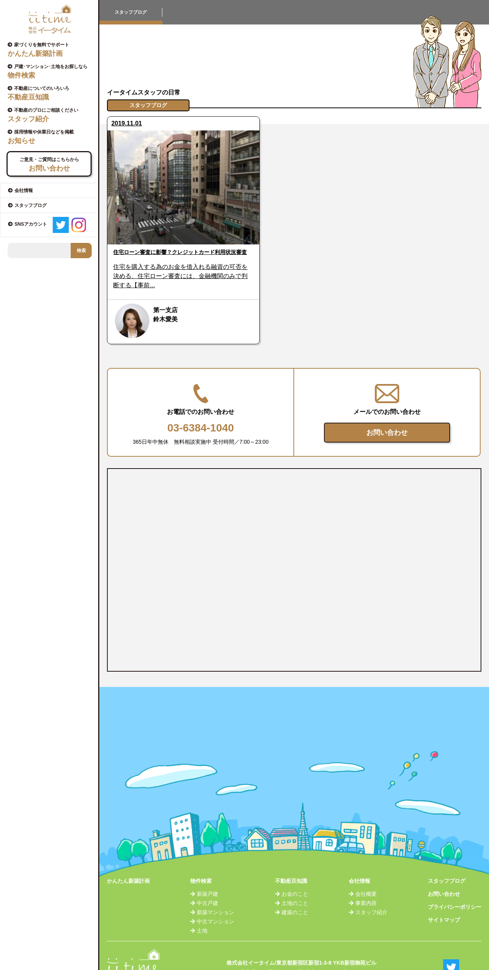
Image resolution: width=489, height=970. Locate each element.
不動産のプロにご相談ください (52, 115)
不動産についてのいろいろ (52, 93)
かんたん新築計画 (128, 858)
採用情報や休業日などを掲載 (52, 137)
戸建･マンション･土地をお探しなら (52, 71)
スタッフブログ (446, 858)
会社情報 (359, 858)
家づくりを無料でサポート (52, 49)
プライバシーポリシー (454, 884)
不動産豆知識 (291, 858)
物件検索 (201, 858)
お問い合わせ (387, 409)
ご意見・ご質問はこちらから (49, 164)
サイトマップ (444, 897)
